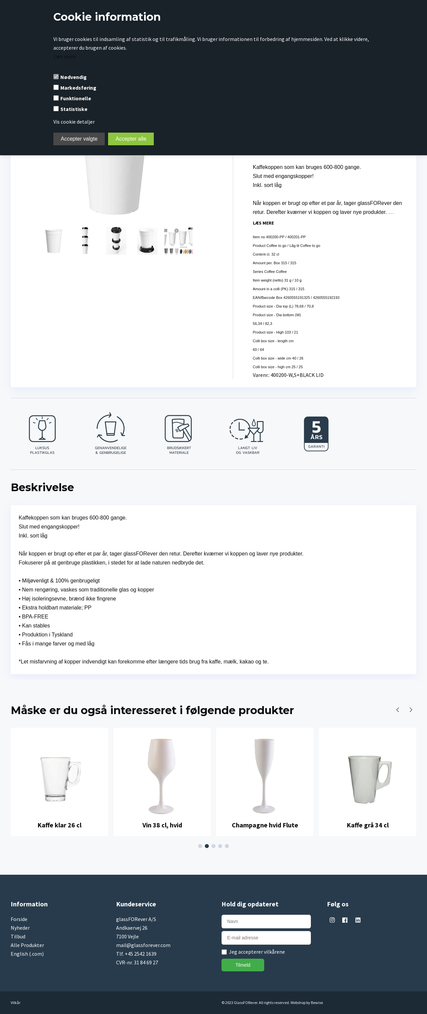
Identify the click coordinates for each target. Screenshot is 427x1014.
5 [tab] (228, 846)
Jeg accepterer (257, 951)
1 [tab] (201, 846)
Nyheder (20, 927)
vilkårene (274, 951)
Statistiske (73, 109)
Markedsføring (78, 87)
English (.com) (27, 953)
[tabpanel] (59, 782)
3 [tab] (215, 846)
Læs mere (64, 56)
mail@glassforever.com (143, 945)
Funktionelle (75, 98)
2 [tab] (208, 846)
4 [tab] (221, 846)
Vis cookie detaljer (74, 121)
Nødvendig (73, 77)
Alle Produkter (27, 945)
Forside (19, 919)
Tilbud (18, 936)
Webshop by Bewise (307, 1002)
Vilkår (15, 1002)
